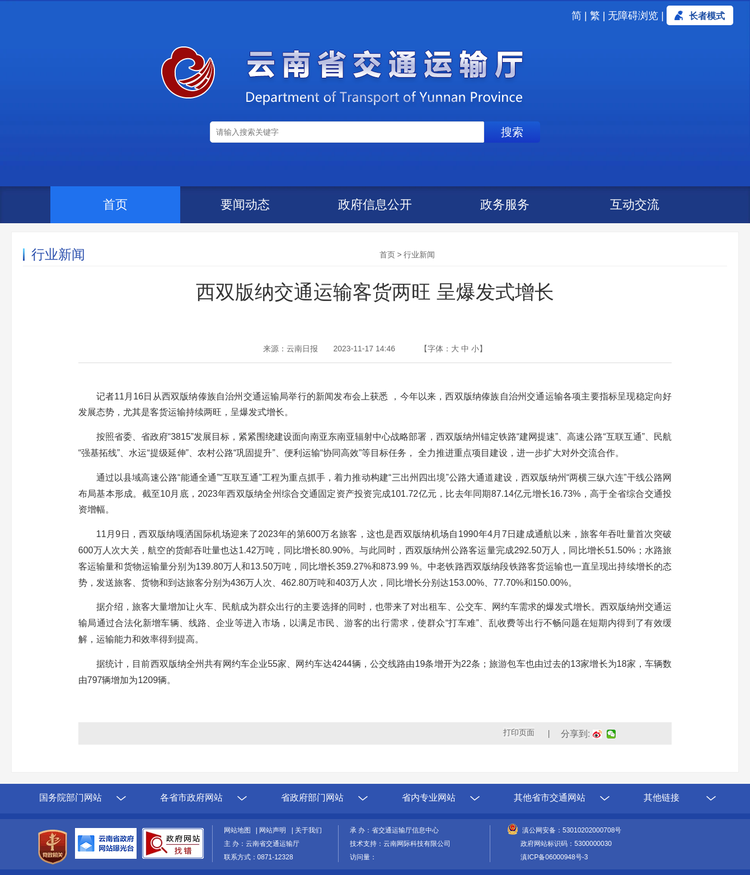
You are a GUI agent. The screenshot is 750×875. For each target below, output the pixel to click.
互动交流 (634, 204)
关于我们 (308, 830)
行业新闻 (419, 254)
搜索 (512, 132)
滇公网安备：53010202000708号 (571, 830)
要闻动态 (245, 204)
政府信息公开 (375, 204)
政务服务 (504, 204)
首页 (115, 204)
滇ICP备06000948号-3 (554, 857)
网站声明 (274, 830)
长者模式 (707, 16)
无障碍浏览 (633, 15)
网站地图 (239, 830)
